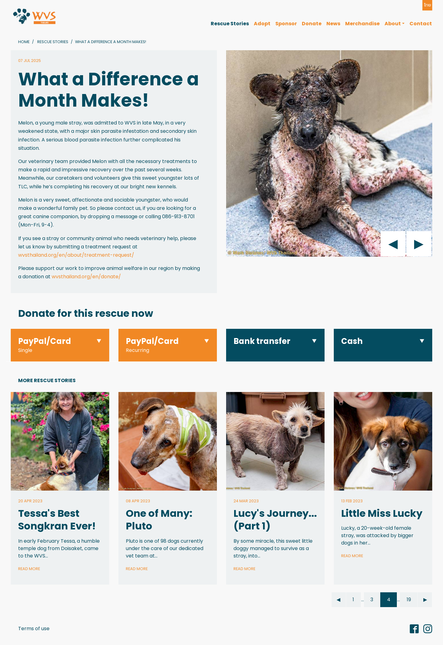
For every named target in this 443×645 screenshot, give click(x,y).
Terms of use (34, 628)
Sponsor (286, 23)
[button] (60, 345)
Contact (420, 23)
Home (24, 41)
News (333, 23)
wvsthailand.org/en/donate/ (86, 276)
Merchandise (362, 23)
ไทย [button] (427, 5)
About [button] (393, 23)
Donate (311, 23)
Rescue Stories (230, 23)
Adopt (262, 23)
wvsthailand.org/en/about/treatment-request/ (76, 255)
